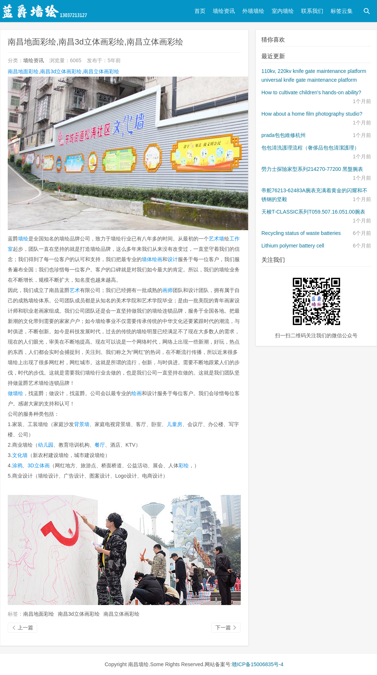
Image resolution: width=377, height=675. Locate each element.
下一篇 (226, 627)
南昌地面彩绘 (23, 71)
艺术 (75, 290)
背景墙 (81, 424)
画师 (167, 290)
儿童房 (174, 424)
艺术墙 (216, 239)
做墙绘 (15, 393)
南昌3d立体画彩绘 (61, 71)
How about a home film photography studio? (311, 114)
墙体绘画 (152, 259)
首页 (199, 11)
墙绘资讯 (224, 11)
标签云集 (342, 11)
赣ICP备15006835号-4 (257, 664)
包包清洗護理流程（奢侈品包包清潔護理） (310, 148)
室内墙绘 (283, 11)
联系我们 (312, 11)
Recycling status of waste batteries (301, 233)
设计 (173, 259)
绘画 (136, 393)
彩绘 (184, 465)
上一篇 (22, 627)
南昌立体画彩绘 (101, 71)
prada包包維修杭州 (283, 135)
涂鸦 (17, 465)
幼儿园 (45, 445)
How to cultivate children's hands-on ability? (311, 92)
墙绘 (23, 239)
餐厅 (100, 445)
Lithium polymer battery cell (292, 246)
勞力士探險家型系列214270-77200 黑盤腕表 (312, 169)
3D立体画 (39, 465)
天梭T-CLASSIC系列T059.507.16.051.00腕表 (313, 212)
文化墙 (20, 455)
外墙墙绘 (253, 11)
